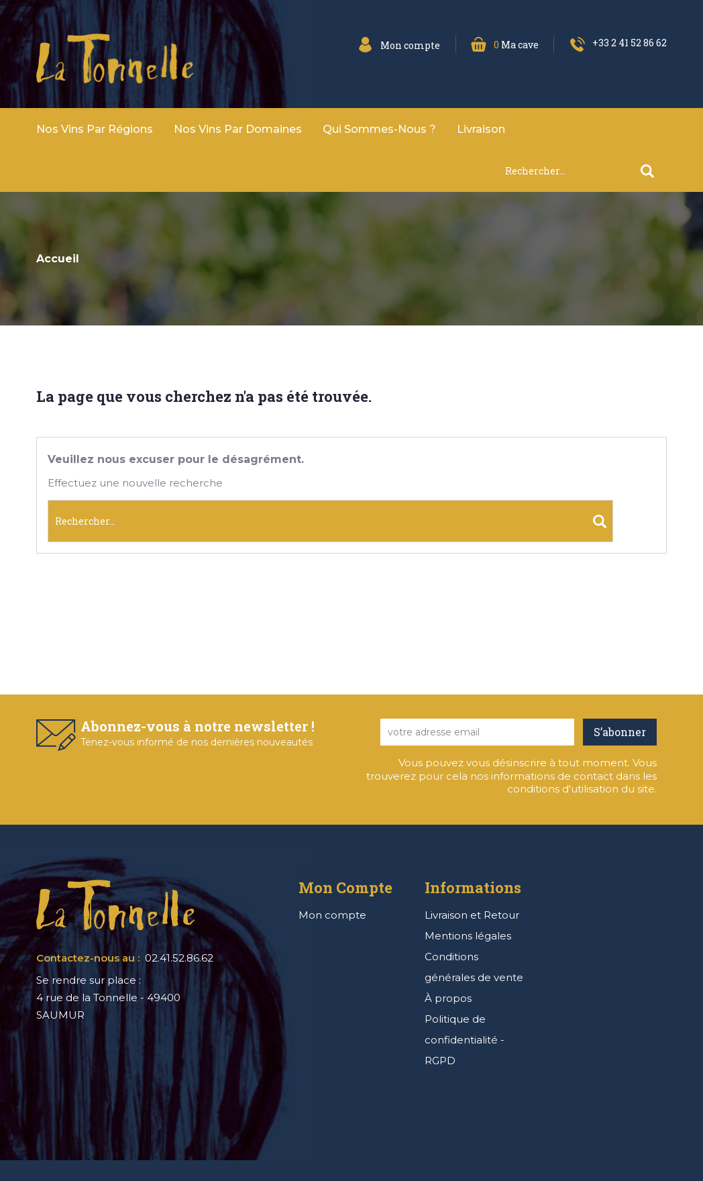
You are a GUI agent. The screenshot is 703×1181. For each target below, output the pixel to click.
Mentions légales (468, 935)
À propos (448, 998)
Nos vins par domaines (238, 129)
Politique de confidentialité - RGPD (464, 1040)
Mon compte (332, 915)
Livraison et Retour (472, 915)
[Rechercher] (585, 171)
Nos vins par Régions (94, 129)
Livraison (481, 129)
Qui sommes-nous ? (379, 129)
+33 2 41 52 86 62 (629, 42)
